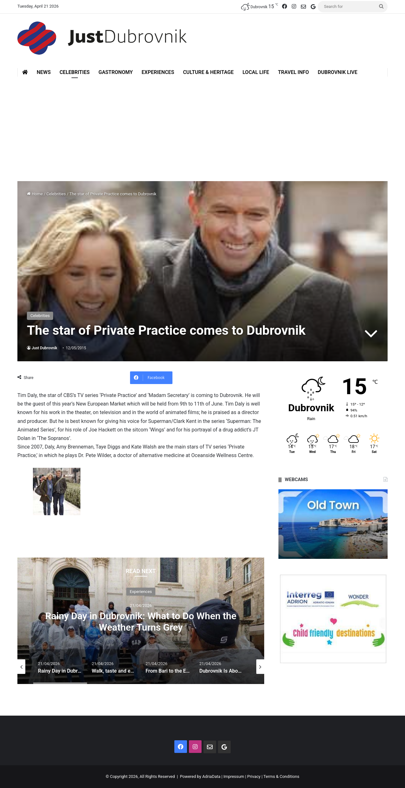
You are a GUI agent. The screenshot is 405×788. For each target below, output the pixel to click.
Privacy (253, 776)
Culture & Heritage (208, 72)
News (44, 72)
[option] (140, 621)
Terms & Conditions (281, 776)
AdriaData (211, 776)
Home (35, 194)
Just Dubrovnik (44, 348)
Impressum (233, 776)
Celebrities (74, 72)
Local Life (255, 72)
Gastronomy (115, 72)
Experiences (158, 72)
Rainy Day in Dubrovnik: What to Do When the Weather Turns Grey (140, 621)
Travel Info (293, 72)
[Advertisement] (202, 124)
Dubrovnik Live (337, 72)
